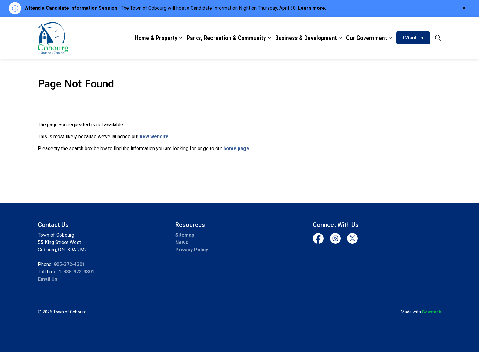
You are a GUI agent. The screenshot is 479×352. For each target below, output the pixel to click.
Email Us (47, 279)
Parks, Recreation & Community (226, 38)
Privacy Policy (191, 250)
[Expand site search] (437, 38)
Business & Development (306, 38)
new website (154, 136)
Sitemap (184, 235)
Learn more (311, 8)
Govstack (431, 311)
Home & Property (156, 38)
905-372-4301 (69, 264)
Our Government (366, 38)
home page (236, 148)
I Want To (413, 38)
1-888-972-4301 (76, 272)
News (181, 242)
